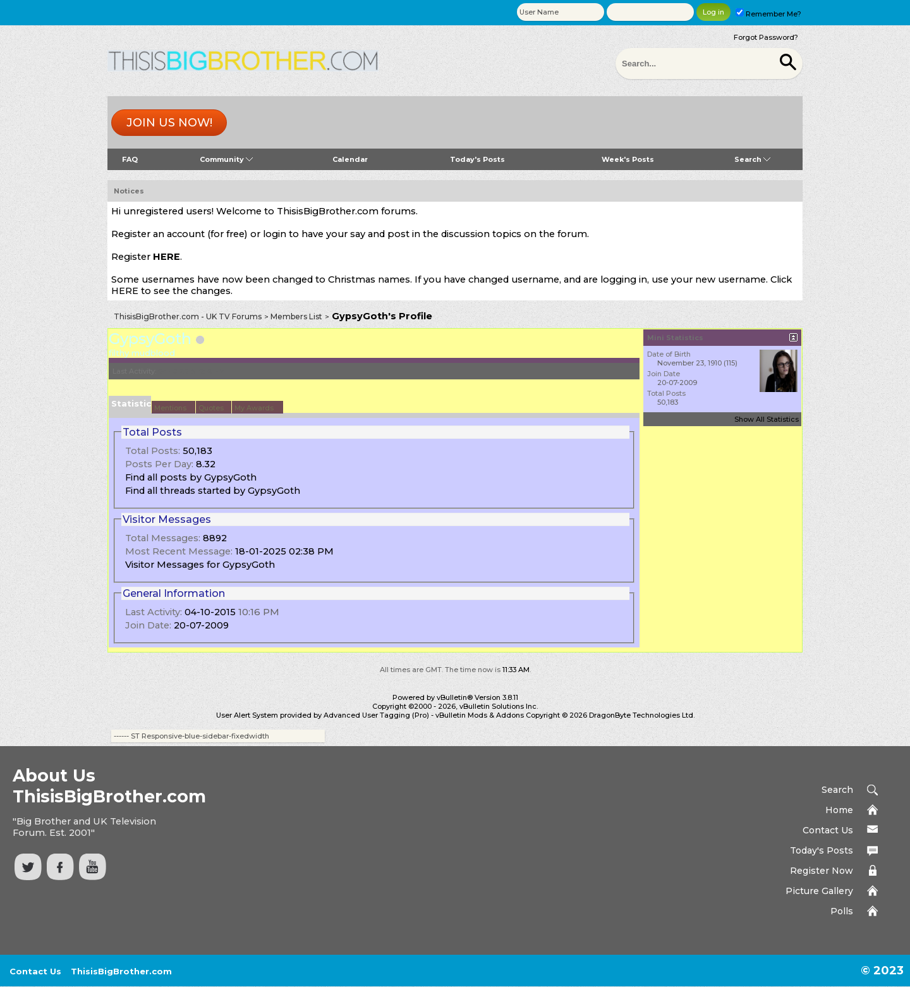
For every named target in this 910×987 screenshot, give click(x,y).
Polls (841, 911)
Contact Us (828, 830)
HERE (166, 256)
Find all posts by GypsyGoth (191, 477)
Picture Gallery (819, 891)
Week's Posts (628, 159)
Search (752, 159)
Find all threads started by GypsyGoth (212, 490)
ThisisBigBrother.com (121, 971)
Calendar (350, 159)
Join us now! (169, 123)
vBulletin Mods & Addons (479, 715)
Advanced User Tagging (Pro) (376, 715)
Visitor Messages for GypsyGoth (200, 564)
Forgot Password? (766, 37)
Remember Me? (768, 13)
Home (839, 810)
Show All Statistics (766, 419)
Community (226, 159)
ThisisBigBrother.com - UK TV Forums (188, 316)
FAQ (130, 159)
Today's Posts (477, 159)
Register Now (821, 870)
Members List (296, 316)
